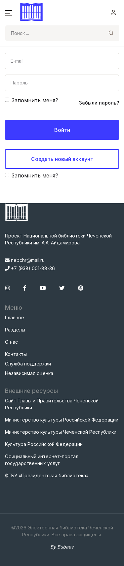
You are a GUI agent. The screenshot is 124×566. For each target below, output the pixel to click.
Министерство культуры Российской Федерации (61, 420)
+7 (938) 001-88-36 (30, 268)
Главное (14, 317)
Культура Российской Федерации (44, 444)
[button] (8, 12)
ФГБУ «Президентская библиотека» (47, 475)
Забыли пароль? (99, 103)
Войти (62, 130)
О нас (11, 342)
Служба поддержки (28, 363)
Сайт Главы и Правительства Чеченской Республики (52, 404)
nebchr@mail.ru (25, 260)
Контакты (16, 354)
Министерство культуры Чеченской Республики (60, 432)
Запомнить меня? (35, 100)
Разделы (15, 329)
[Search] (54, 33)
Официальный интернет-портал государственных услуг (41, 460)
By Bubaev (62, 547)
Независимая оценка (29, 373)
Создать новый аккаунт (62, 159)
